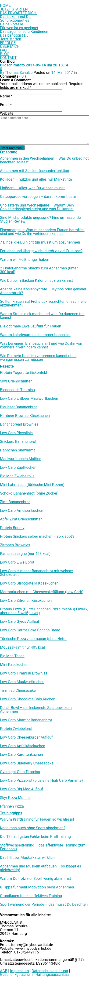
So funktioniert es (14, 20)
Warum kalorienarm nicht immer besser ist (35, 335)
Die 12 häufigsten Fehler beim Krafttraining (35, 837)
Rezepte (7, 366)
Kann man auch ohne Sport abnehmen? (32, 828)
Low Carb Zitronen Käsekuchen (26, 600)
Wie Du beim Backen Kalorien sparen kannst (36, 280)
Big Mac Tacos (12, 656)
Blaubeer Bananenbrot (18, 407)
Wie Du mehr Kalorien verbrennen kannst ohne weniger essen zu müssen (38, 357)
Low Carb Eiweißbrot (17, 562)
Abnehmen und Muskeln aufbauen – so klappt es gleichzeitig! (40, 868)
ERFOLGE (8, 43)
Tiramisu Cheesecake (18, 690)
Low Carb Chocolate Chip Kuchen (27, 699)
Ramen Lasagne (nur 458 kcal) (25, 554)
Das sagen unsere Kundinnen (24, 31)
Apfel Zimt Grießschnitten (21, 519)
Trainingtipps (11, 813)
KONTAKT (8, 57)
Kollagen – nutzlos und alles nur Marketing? (36, 179)
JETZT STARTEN (14, 9)
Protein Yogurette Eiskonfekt (23, 373)
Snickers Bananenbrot (18, 442)
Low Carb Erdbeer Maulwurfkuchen (29, 398)
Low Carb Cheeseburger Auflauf (26, 737)
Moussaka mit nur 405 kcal (22, 647)
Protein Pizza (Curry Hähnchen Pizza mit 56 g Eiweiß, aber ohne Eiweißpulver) (44, 611)
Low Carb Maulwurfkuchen (22, 682)
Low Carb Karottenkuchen (21, 755)
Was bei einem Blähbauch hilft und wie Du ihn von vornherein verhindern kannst (41, 345)
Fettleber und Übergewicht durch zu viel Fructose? (41, 251)
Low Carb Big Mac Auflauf (21, 789)
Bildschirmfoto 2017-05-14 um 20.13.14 (34, 65)
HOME (5, 5)
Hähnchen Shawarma (18, 450)
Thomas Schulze (18, 72)
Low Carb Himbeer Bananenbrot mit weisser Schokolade (36, 573)
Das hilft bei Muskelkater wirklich (27, 858)
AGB (3, 971)
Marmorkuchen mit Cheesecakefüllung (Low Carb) (41, 592)
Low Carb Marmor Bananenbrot (26, 720)
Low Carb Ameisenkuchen (21, 511)
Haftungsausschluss (53, 974)
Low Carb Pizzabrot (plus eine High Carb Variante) (41, 780)
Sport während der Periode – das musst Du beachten (44, 904)
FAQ (3, 50)
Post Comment (12, 148)
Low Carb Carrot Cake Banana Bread (30, 630)
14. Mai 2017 (62, 72)
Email (6, 105)
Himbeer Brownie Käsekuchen (25, 416)
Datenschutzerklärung (50, 971)
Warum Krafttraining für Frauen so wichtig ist (37, 819)
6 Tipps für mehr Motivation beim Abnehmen (37, 887)
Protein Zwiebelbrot (16, 729)
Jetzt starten (10, 39)
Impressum (19, 971)
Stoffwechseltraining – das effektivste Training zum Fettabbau (42, 847)
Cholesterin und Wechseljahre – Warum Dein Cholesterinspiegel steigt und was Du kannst (37, 207)
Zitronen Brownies (15, 545)
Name (6, 96)
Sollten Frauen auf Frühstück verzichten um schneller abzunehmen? (44, 303)
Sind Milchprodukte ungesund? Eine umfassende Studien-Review (40, 219)
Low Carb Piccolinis (16, 433)
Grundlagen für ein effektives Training (31, 896)
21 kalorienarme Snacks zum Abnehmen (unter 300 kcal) (39, 270)
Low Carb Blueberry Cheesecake (26, 763)
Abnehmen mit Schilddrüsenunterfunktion (34, 171)
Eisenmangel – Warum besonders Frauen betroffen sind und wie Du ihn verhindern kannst (42, 232)
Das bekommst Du (15, 16)
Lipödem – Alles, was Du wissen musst (32, 188)
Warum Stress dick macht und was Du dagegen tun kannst (42, 316)
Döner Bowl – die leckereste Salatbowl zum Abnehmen (36, 709)
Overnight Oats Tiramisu (20, 772)
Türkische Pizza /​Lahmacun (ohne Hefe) (33, 639)
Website (6, 113)
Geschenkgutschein (16, 974)
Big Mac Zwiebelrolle (17, 476)
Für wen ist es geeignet (19, 28)
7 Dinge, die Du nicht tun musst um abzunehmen (40, 242)
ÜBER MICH (9, 46)
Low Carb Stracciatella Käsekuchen (29, 583)
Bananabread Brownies (19, 424)
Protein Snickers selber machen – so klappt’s (37, 536)
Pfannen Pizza (12, 806)
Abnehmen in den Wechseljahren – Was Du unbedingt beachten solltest (44, 160)
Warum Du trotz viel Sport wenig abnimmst (35, 879)
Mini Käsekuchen (14, 665)
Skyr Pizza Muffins (15, 798)
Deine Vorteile (11, 24)
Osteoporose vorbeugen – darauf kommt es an (38, 197)
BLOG (4, 54)
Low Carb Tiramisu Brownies (23, 673)
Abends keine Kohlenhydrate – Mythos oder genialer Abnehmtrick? (43, 291)
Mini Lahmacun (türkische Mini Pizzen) (32, 485)
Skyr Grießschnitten (16, 381)
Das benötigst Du (14, 35)
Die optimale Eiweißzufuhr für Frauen (30, 326)
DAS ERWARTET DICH (18, 13)
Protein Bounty (12, 528)
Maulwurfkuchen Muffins (20, 459)
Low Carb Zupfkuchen (18, 467)
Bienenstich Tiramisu (17, 390)
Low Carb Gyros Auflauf (19, 621)
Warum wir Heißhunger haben (24, 259)
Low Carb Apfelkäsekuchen (22, 746)
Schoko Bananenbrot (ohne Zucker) (29, 493)
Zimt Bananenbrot (15, 502)
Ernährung (8, 152)
